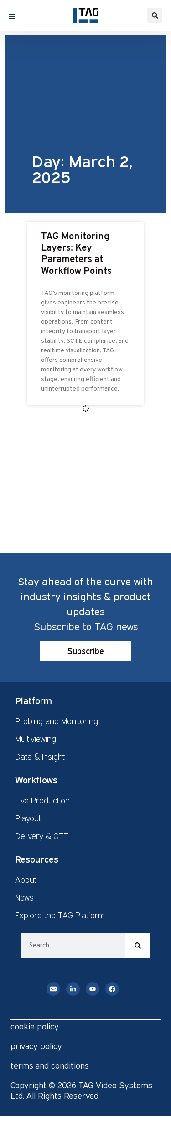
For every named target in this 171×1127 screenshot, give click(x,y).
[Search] (137, 945)
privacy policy (36, 1046)
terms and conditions (49, 1065)
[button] (154, 15)
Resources (36, 859)
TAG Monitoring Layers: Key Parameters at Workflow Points (76, 254)
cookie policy (34, 1026)
